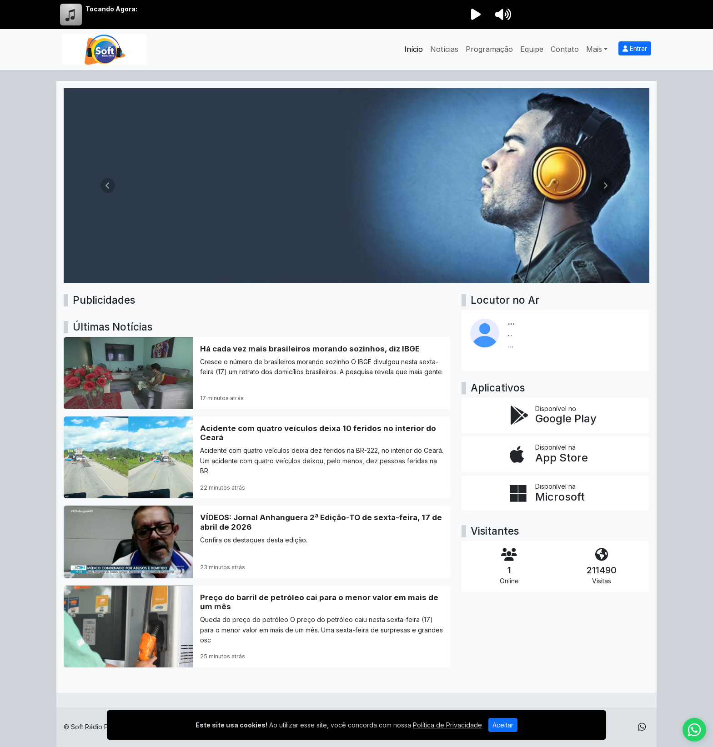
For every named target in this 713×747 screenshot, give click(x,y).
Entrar (635, 48)
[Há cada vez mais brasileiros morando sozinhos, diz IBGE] (257, 373)
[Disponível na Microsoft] (555, 493)
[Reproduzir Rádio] (475, 14)
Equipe (531, 49)
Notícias (444, 49)
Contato (565, 49)
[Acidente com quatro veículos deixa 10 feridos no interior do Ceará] (257, 457)
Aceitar (502, 725)
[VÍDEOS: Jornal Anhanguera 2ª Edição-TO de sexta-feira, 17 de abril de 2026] (257, 542)
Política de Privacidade (447, 725)
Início (413, 49)
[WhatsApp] (642, 727)
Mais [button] (594, 49)
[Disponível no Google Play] (555, 415)
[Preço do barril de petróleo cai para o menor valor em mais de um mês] (257, 626)
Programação (489, 49)
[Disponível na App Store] (555, 454)
